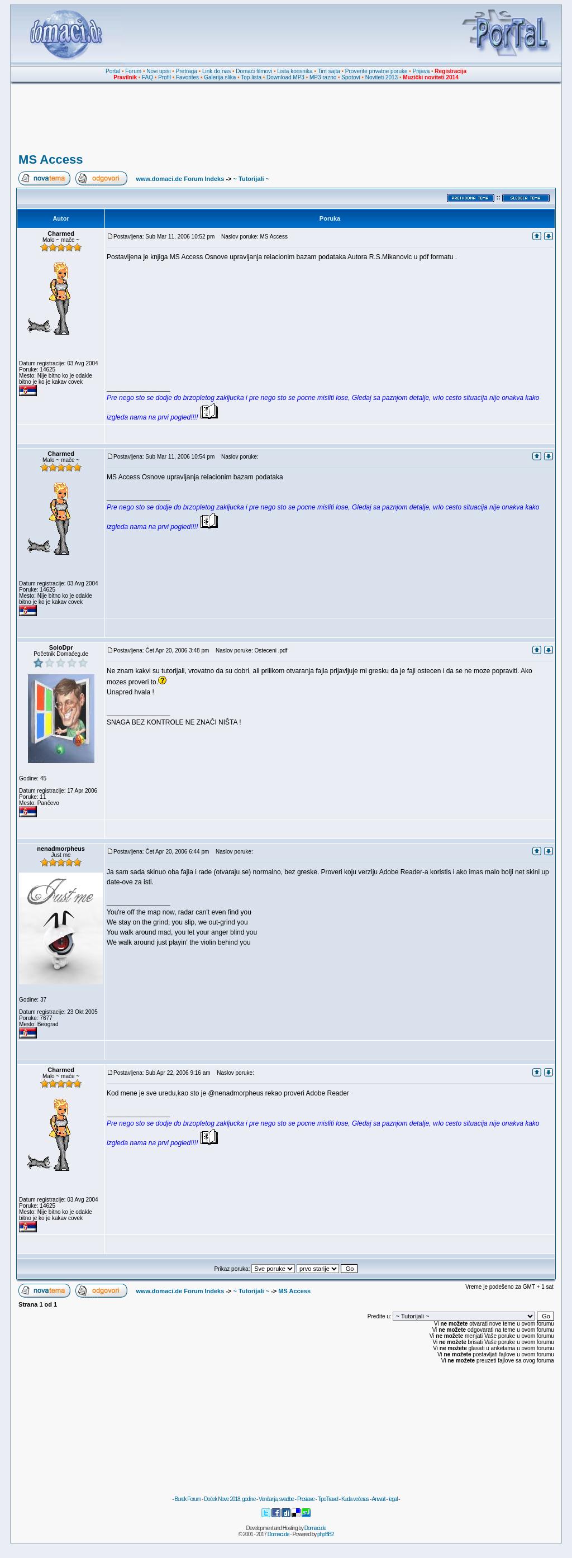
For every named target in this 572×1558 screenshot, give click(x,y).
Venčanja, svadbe (276, 1499)
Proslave (305, 1499)
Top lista (251, 77)
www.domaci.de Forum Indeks (180, 178)
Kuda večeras (355, 1499)
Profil (164, 77)
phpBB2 (325, 1534)
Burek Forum (187, 1499)
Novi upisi (158, 71)
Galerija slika (220, 77)
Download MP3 (285, 77)
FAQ (147, 77)
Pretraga (186, 71)
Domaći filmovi (254, 71)
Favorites (187, 77)
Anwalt (378, 1499)
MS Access (50, 159)
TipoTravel (328, 1499)
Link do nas (216, 71)
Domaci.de (315, 1528)
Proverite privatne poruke (376, 71)
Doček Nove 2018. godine (229, 1499)
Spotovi (350, 77)
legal (392, 1499)
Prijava (421, 71)
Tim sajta (329, 71)
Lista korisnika (294, 71)
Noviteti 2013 (381, 77)
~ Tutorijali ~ (251, 178)
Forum (133, 71)
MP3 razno (322, 77)
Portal (113, 71)
